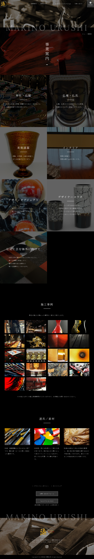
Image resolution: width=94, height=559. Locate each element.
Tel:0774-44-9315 (47, 501)
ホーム (83, 34)
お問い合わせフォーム (47, 494)
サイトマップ (57, 486)
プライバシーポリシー (41, 486)
